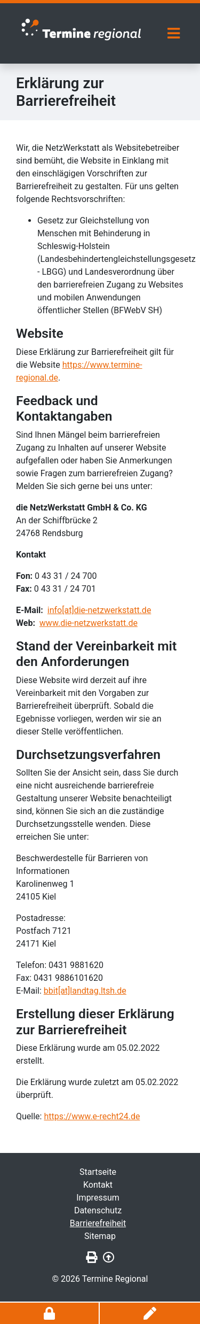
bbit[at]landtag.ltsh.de (85, 991)
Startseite (97, 1172)
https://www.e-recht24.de (92, 1116)
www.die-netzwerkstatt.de (88, 623)
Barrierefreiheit (98, 1223)
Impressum (97, 1198)
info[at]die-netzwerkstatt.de (99, 610)
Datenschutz (98, 1210)
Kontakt (98, 1185)
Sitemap (100, 1236)
